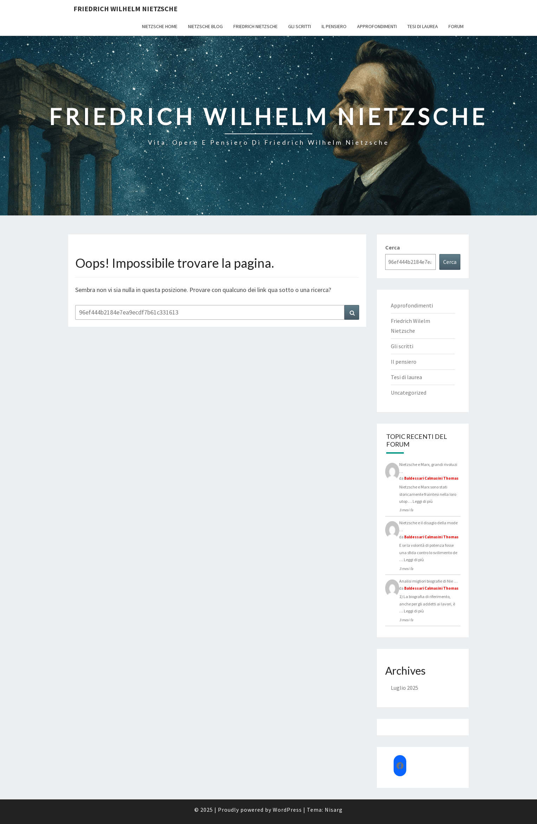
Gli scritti (299, 26)
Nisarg (334, 809)
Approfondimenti (377, 26)
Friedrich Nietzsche (255, 26)
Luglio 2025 (404, 687)
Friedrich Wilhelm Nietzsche (125, 8)
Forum (456, 26)
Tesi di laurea (422, 26)
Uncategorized (408, 392)
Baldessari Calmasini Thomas (431, 478)
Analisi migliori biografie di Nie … (428, 581)
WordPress (287, 809)
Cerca (392, 247)
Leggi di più (423, 501)
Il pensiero (334, 26)
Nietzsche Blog (205, 26)
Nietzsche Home (159, 26)
